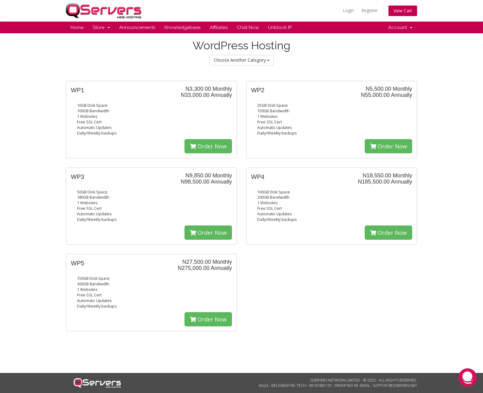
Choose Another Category (242, 60)
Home (77, 27)
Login (348, 10)
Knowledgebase (182, 27)
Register (369, 10)
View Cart (402, 11)
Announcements (137, 27)
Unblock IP (280, 27)
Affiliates (219, 27)
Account (400, 27)
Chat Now (248, 27)
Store (101, 27)
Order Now (208, 146)
